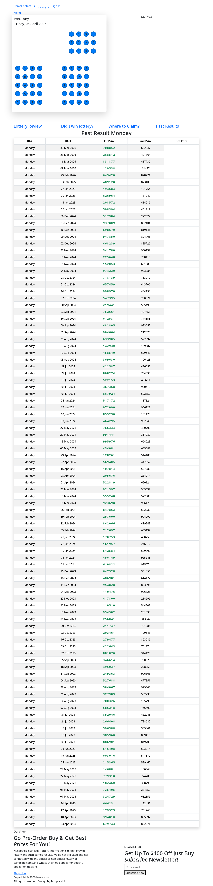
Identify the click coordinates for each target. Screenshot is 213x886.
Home (17, 6)
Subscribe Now (135, 873)
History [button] (42, 7)
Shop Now (20, 873)
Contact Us (28, 6)
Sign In (56, 6)
